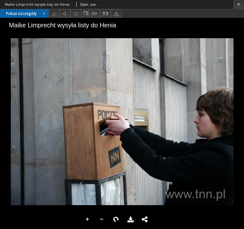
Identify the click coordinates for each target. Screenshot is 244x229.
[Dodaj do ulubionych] (76, 13)
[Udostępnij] (64, 13)
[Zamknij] (239, 4)
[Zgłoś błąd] (116, 13)
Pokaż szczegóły (26, 13)
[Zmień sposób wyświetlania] (85, 13)
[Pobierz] (54, 13)
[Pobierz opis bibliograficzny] (94, 13)
